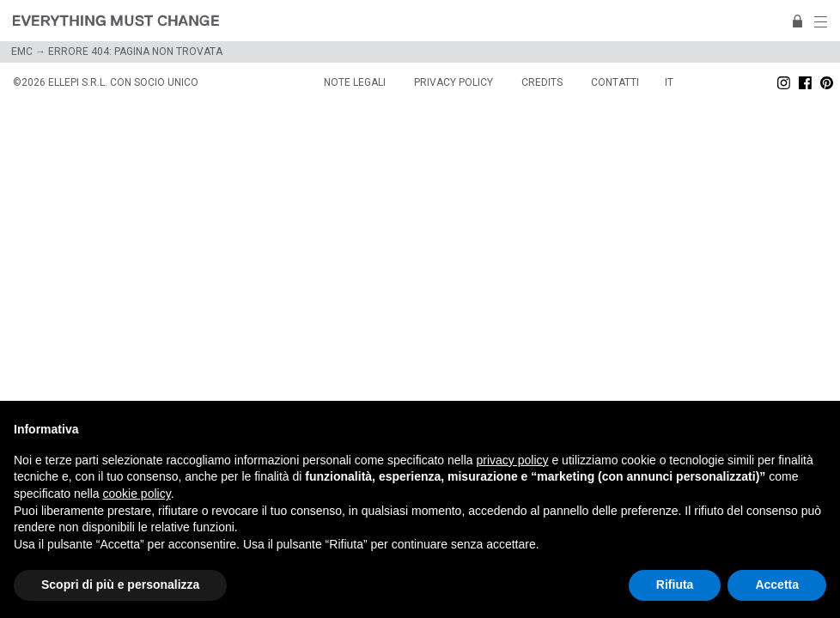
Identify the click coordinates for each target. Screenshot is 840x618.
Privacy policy (453, 82)
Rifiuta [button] (675, 584)
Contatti (615, 82)
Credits (542, 82)
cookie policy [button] (137, 493)
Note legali (355, 82)
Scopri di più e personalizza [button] (120, 584)
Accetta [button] (777, 584)
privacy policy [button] (513, 460)
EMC (22, 51)
